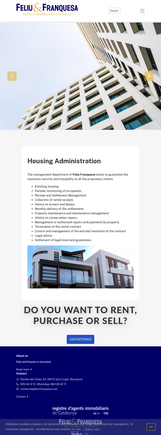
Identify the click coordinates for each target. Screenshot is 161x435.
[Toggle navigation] (142, 11)
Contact (22, 396)
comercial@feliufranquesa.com (38, 389)
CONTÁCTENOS (80, 339)
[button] (12, 76)
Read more (24, 369)
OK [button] (151, 427)
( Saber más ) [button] (92, 429)
